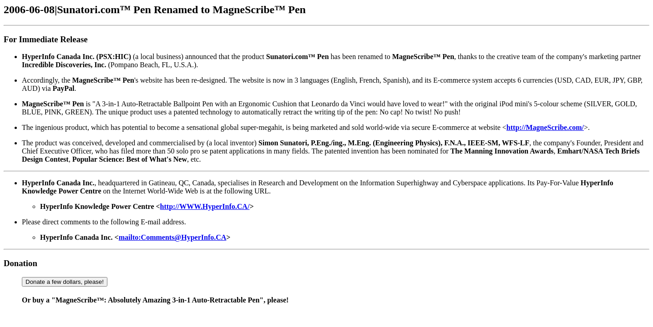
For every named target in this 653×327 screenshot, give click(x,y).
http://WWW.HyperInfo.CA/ (205, 206)
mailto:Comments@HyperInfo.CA (173, 237)
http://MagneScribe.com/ (545, 127)
